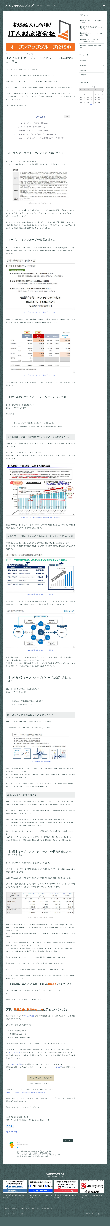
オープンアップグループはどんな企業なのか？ (34, 123)
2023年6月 (83, 75)
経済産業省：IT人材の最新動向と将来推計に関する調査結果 (40, 517)
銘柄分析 (30, 54)
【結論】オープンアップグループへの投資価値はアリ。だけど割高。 (41, 138)
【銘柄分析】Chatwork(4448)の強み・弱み (91, 21)
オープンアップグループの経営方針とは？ (32, 127)
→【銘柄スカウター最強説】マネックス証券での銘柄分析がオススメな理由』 (26, 1092)
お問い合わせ (25, 1214)
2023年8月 (83, 65)
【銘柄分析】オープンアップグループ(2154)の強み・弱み (91, 40)
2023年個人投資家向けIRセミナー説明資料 (40, 594)
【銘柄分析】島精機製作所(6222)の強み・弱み (91, 28)
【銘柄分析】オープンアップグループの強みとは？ (35, 130)
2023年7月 (83, 70)
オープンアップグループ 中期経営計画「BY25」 (40, 312)
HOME (7, 1208)
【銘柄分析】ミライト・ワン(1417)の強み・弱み (91, 34)
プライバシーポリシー (11, 1214)
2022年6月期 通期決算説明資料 (40, 761)
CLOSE (66, 117)
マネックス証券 (29, 1016)
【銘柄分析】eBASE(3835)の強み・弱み (91, 46)
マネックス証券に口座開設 (39, 1078)
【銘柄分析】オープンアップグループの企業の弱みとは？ (37, 134)
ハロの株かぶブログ (19, 5)
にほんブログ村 (11, 1132)
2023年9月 (83, 60)
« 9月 (91, 104)
